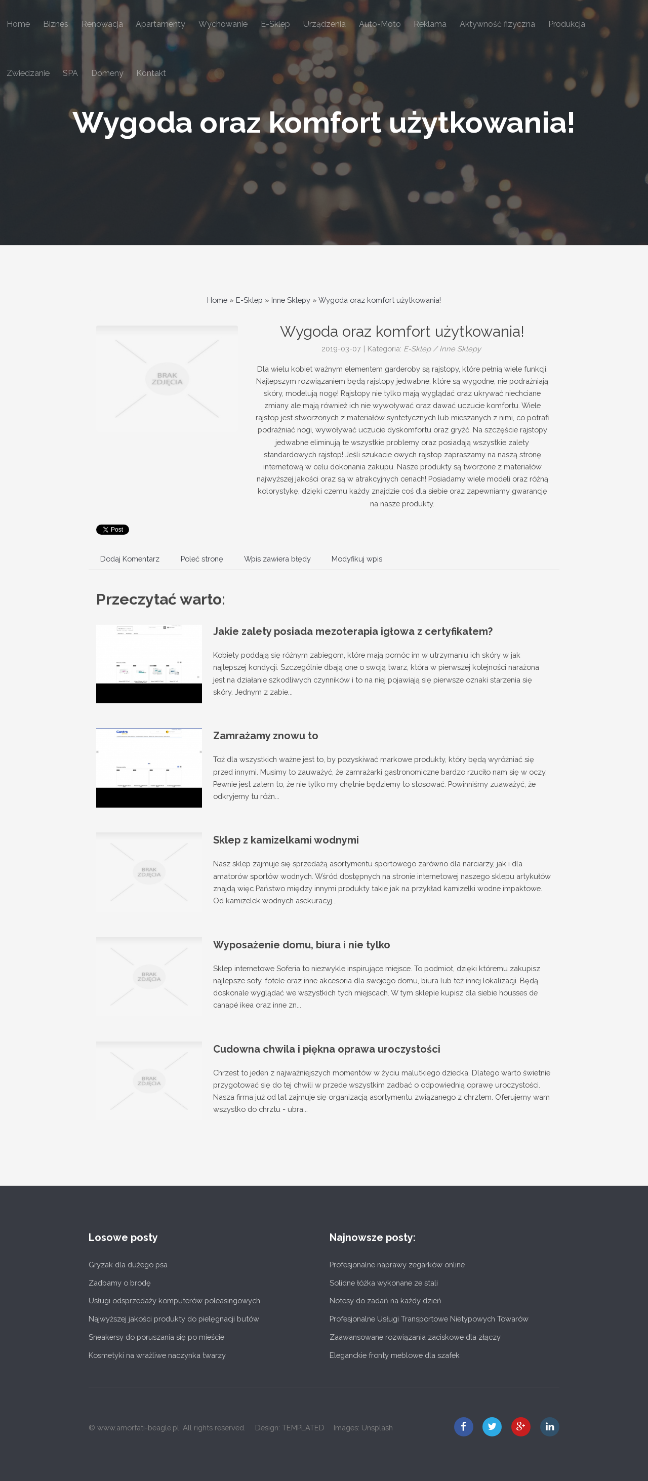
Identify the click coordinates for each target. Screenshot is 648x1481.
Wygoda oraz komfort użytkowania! (324, 122)
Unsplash (377, 1427)
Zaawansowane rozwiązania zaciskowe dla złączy (415, 1337)
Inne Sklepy (290, 300)
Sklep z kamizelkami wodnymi (286, 840)
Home (217, 300)
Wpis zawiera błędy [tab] (277, 558)
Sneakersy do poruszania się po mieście (156, 1337)
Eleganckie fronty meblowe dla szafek (395, 1355)
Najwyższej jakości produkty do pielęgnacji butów (174, 1318)
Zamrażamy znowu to (265, 736)
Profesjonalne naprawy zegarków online (397, 1264)
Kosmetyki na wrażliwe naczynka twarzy (157, 1355)
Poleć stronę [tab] (202, 558)
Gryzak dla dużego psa (128, 1264)
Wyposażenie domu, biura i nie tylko (301, 945)
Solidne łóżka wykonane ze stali (384, 1282)
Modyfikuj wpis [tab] (357, 558)
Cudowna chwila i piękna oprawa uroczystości (326, 1049)
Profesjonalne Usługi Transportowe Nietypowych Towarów (429, 1318)
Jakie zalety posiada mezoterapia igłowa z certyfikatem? (353, 631)
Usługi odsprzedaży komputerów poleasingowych (174, 1300)
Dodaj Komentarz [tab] (129, 558)
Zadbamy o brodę (120, 1282)
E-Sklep (249, 300)
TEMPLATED (303, 1427)
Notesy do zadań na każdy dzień (385, 1300)
